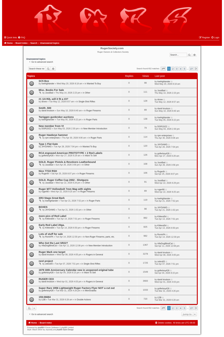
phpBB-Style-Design (65, 330)
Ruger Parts (91, 119)
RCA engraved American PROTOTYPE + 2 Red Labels (70, 153)
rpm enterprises (52, 138)
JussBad (49, 93)
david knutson (47, 110)
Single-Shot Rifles (87, 101)
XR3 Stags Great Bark (52, 198)
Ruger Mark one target (52, 252)
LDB (43, 299)
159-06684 (45, 297)
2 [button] (172, 68)
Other (87, 93)
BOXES (43, 207)
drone (44, 101)
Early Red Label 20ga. (52, 225)
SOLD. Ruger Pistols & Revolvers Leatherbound (67, 162)
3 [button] (176, 68)
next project (46, 261)
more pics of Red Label (52, 216)
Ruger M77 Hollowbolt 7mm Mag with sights (65, 189)
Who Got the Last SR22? (53, 243)
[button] (163, 69)
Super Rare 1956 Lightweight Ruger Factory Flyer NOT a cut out (77, 288)
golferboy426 (47, 155)
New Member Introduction (95, 128)
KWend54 (49, 219)
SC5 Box (44, 81)
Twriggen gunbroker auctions (56, 117)
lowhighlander (47, 83)
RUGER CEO (46, 279)
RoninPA (49, 237)
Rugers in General (94, 254)
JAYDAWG (46, 146)
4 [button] (180, 68)
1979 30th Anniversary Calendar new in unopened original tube (76, 270)
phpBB (40, 327)
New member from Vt (51, 126)
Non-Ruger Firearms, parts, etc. (100, 237)
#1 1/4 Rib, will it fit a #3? (53, 99)
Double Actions (84, 299)
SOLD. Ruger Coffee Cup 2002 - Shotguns (63, 180)
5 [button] (184, 68)
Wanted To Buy (94, 83)
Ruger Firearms (93, 110)
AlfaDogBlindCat (49, 245)
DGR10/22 (46, 128)
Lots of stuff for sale (51, 234)
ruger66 (45, 191)
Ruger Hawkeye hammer (53, 135)
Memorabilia (90, 290)
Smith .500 (45, 108)
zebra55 (49, 264)
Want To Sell (91, 155)
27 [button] (191, 68)
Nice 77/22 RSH (48, 171)
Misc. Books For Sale (51, 90)
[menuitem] (21, 37)
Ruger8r (45, 173)
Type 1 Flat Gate (48, 144)
